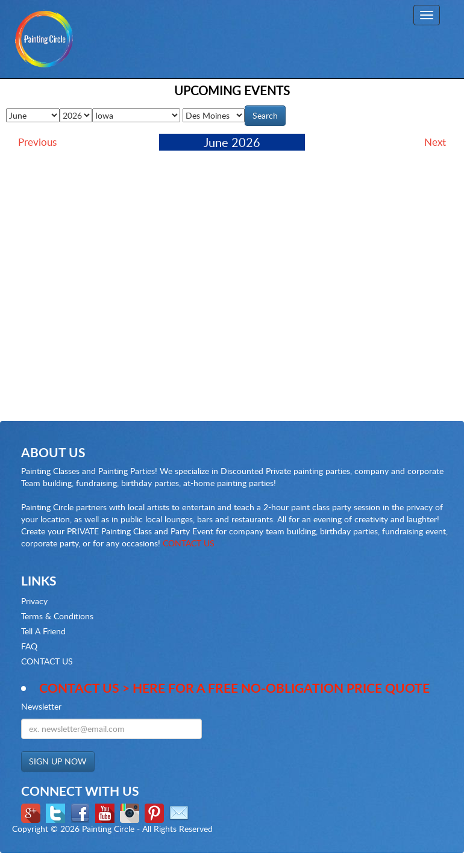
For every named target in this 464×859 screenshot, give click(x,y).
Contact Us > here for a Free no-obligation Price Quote (234, 687)
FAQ (29, 646)
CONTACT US (189, 543)
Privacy (34, 601)
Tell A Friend (43, 631)
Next (435, 142)
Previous (37, 142)
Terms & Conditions (57, 616)
